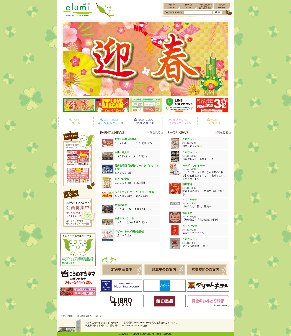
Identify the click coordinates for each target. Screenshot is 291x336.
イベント (131, 133)
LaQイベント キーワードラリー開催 (134, 192)
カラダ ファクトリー (193, 165)
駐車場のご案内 (164, 269)
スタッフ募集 (122, 269)
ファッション (172, 6)
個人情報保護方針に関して (89, 316)
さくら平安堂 (189, 199)
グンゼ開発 (68, 316)
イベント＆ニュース (110, 121)
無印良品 (187, 213)
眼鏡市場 (187, 184)
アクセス (215, 121)
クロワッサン (189, 139)
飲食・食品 (222, 6)
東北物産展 (121, 205)
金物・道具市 (122, 152)
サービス (188, 6)
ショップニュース (199, 133)
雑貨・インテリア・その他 (205, 6)
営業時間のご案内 (206, 269)
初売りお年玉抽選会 (125, 139)
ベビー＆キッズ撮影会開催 (129, 231)
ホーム (75, 121)
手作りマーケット (124, 218)
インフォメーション (180, 121)
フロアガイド (145, 121)
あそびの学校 (122, 178)
